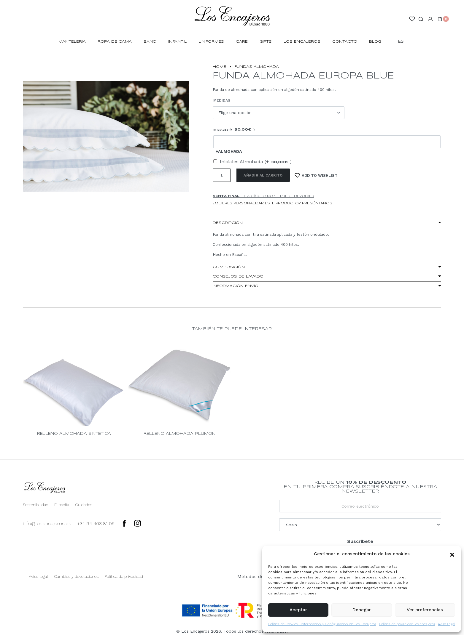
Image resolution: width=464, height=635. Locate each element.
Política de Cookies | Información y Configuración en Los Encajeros (322, 624)
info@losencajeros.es (47, 523)
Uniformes (211, 41)
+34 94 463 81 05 (96, 523)
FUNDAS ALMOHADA (256, 66)
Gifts (266, 41)
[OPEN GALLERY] (106, 136)
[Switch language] (403, 42)
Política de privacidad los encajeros (407, 624)
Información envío (235, 286)
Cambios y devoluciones (76, 576)
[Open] (412, 19)
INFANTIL (177, 41)
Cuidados (83, 504)
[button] (452, 554)
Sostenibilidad (35, 504)
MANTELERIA (72, 41)
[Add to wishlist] (316, 175)
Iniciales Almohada (256, 161)
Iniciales (234, 130)
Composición (229, 267)
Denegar (361, 609)
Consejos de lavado (238, 276)
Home (219, 66)
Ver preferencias (425, 609)
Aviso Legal (446, 624)
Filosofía (61, 504)
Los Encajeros (302, 41)
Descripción (228, 223)
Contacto (344, 41)
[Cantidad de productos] (222, 175)
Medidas (221, 100)
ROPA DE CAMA (115, 41)
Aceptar (298, 609)
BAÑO (150, 41)
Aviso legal (38, 576)
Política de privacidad (123, 576)
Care (242, 41)
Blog (375, 41)
